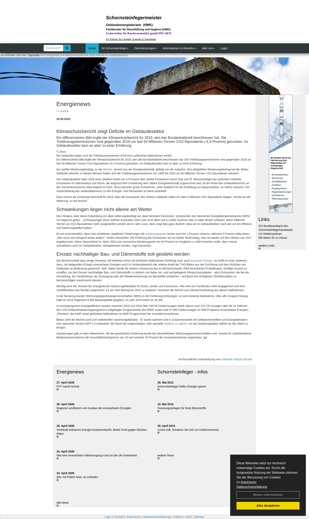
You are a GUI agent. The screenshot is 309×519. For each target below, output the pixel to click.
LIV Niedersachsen (270, 233)
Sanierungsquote (155, 233)
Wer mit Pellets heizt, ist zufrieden (77, 477)
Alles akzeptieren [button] (268, 505)
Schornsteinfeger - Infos (182, 371)
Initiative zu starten (175, 323)
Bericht (107, 169)
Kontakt (118, 516)
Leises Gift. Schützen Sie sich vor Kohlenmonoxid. (188, 429)
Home (92, 48)
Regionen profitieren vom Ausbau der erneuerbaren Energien (94, 408)
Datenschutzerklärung (251, 486)
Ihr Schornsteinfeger (115, 48)
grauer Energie (203, 260)
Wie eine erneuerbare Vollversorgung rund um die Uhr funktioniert (97, 455)
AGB (188, 516)
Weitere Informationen (268, 494)
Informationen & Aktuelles (179, 48)
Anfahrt (177, 516)
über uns (208, 48)
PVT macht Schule (68, 386)
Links (264, 219)
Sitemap (199, 516)
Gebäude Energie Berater (237, 359)
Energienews (70, 371)
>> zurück (62, 111)
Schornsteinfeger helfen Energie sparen (181, 386)
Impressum (248, 482)
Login (224, 48)
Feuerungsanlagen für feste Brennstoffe (181, 408)
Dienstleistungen (145, 48)
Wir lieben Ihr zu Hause (273, 237)
